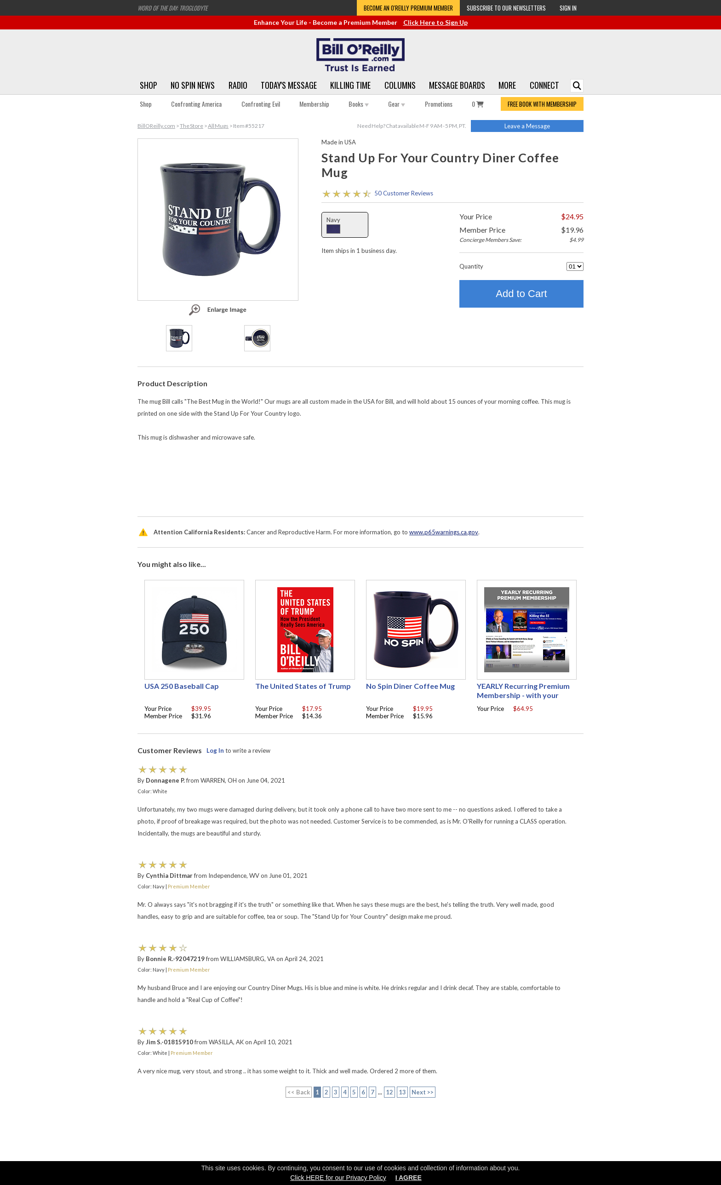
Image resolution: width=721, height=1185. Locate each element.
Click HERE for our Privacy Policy (338, 1177)
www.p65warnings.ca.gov (443, 532)
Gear (396, 104)
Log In (215, 750)
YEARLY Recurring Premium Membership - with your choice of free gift (523, 695)
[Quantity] (575, 266)
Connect (544, 85)
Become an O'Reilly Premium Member (408, 7)
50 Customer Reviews (403, 193)
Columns (400, 85)
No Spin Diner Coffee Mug (410, 685)
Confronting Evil (260, 104)
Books (359, 104)
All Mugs (218, 125)
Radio (238, 85)
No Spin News (193, 85)
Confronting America (196, 104)
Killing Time (350, 85)
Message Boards (457, 85)
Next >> (423, 1092)
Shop (148, 85)
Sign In (568, 7)
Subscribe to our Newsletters (506, 7)
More (507, 85)
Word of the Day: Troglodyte (172, 7)
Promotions (438, 104)
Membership (314, 104)
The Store (191, 125)
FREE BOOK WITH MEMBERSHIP (542, 104)
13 (402, 1092)
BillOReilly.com (156, 125)
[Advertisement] (360, 483)
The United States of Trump (303, 685)
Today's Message (289, 85)
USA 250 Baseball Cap (181, 685)
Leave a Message (527, 126)
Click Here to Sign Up (435, 22)
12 (389, 1092)
